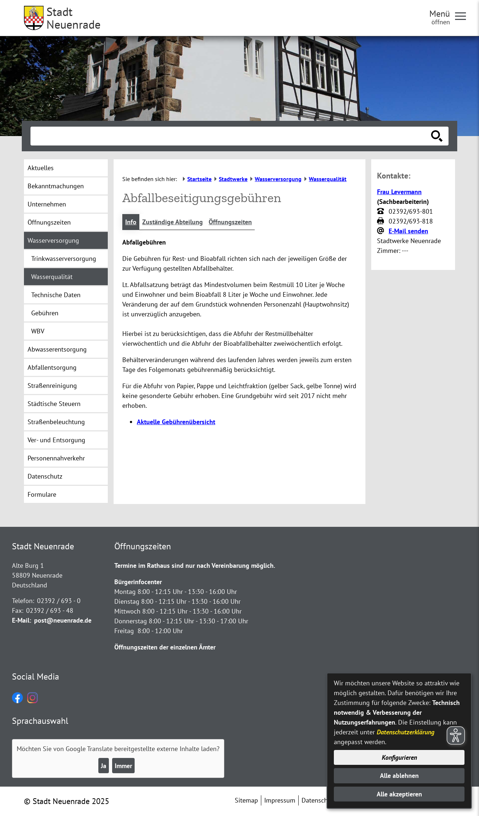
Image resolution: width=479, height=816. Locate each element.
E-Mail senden (408, 231)
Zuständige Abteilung (172, 222)
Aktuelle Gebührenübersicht (176, 422)
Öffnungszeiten (230, 222)
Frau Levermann (399, 192)
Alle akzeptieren (399, 794)
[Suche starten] (437, 136)
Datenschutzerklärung (405, 732)
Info (130, 222)
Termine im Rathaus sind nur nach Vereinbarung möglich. (194, 565)
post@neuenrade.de (62, 620)
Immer (123, 766)
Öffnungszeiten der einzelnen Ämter (165, 647)
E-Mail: (21, 620)
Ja (103, 766)
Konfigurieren (399, 757)
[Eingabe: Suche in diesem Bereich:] (231, 136)
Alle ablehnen (399, 775)
